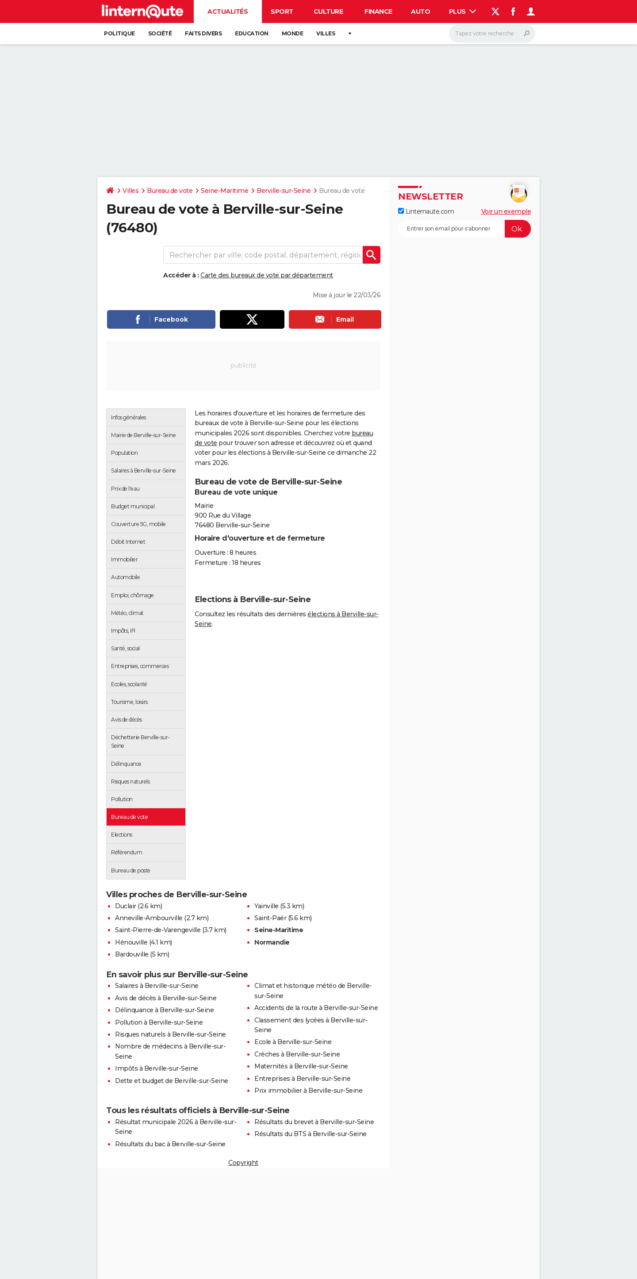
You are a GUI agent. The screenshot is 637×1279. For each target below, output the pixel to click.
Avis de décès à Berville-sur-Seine (165, 998)
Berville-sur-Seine (284, 191)
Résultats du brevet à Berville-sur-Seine (314, 1122)
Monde (292, 33)
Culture (328, 11)
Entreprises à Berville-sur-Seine (302, 1079)
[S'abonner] (464, 229)
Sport (282, 11)
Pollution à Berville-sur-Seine (159, 1022)
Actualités (227, 11)
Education (252, 33)
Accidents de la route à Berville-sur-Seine (316, 1008)
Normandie (272, 942)
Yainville (266, 906)
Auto (420, 11)
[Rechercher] (492, 33)
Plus (462, 11)
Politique (119, 33)
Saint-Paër (270, 918)
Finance (378, 11)
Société (160, 33)
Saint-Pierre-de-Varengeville (157, 930)
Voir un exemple (506, 211)
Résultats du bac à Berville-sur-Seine (170, 1144)
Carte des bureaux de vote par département (266, 275)
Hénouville (131, 942)
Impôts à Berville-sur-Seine (156, 1068)
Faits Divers (203, 33)
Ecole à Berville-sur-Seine (292, 1042)
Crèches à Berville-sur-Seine (297, 1054)
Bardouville (132, 954)
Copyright (243, 1163)
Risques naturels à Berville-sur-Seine (170, 1034)
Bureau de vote (169, 191)
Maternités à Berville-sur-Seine (301, 1066)
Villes (325, 33)
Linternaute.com (426, 211)
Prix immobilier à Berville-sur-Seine (308, 1091)
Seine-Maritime (224, 191)
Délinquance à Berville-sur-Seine (164, 1010)
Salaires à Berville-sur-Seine (157, 986)
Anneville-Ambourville (149, 918)
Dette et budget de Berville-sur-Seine (171, 1081)
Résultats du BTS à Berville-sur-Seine (310, 1134)
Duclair (125, 906)
